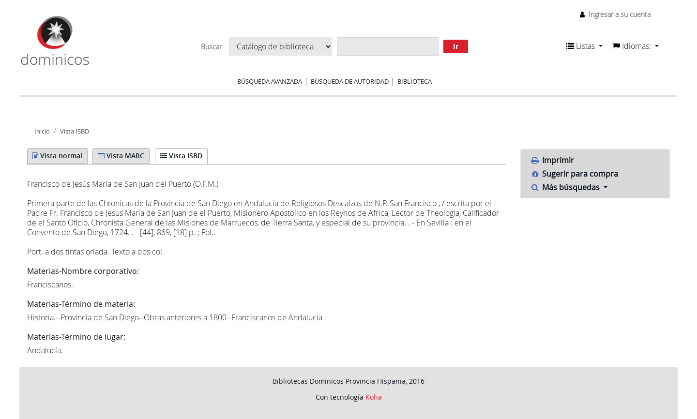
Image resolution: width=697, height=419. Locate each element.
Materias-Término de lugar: (76, 337)
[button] (584, 46)
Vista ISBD (74, 131)
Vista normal (57, 155)
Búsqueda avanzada (269, 81)
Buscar (211, 47)
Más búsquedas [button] (566, 187)
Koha (373, 397)
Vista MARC (121, 155)
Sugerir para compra (574, 173)
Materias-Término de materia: (81, 304)
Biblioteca (414, 81)
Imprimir (552, 160)
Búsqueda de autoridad (350, 81)
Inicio (42, 131)
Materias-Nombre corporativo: (83, 271)
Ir (455, 46)
